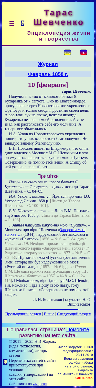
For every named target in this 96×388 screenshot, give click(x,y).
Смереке (40, 384)
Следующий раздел (74, 314)
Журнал (48, 64)
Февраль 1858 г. (48, 74)
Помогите (77, 329)
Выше (49, 314)
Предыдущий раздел (23, 314)
